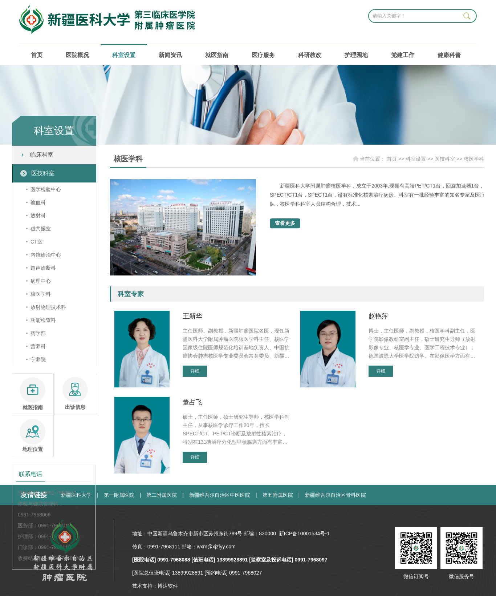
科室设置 (123, 55)
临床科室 (41, 155)
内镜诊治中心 (46, 255)
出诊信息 (75, 393)
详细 (195, 371)
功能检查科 (43, 320)
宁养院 (38, 359)
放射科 (38, 215)
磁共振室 (41, 228)
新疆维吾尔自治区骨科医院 (335, 495)
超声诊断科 (43, 268)
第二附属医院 (161, 495)
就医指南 (216, 55)
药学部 (38, 333)
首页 (36, 55)
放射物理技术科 (48, 307)
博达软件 (168, 586)
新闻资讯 (170, 55)
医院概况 (77, 55)
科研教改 (309, 55)
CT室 (36, 242)
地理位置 (32, 435)
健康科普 (449, 55)
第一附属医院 (119, 495)
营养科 (38, 346)
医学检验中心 (46, 189)
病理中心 (41, 281)
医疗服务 (263, 55)
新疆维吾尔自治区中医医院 (219, 495)
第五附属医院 (278, 495)
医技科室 (42, 173)
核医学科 (41, 294)
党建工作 (402, 55)
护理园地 (356, 55)
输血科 (38, 202)
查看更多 (285, 223)
